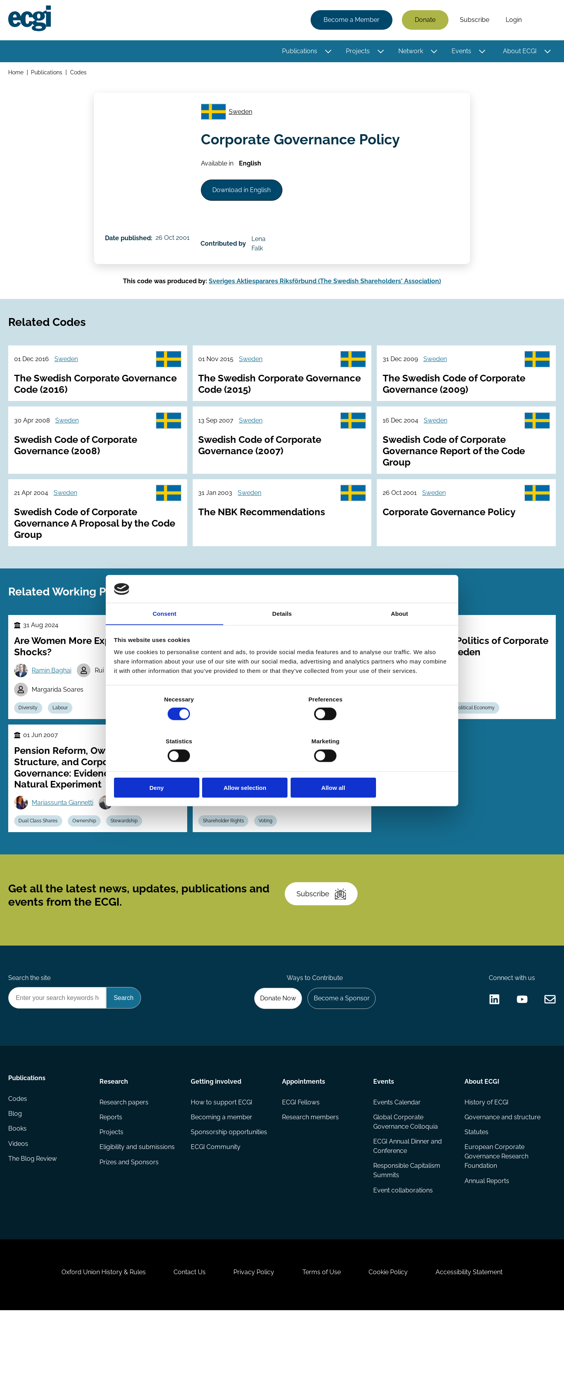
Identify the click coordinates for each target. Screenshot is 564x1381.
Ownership (88, 858)
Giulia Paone (305, 816)
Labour (64, 740)
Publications (298, 52)
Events (460, 52)
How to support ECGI (222, 1157)
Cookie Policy (393, 1338)
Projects (357, 52)
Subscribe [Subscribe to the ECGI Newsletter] (324, 939)
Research (114, 1135)
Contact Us (184, 1338)
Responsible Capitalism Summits (406, 1227)
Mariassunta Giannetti (65, 838)
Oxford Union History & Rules (95, 1338)
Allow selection (281, 767)
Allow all (395, 767)
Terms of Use (323, 1338)
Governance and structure (502, 1172)
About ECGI (518, 52)
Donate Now (274, 1050)
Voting (269, 858)
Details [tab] (282, 636)
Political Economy (480, 740)
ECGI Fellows (301, 1157)
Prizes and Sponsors (129, 1219)
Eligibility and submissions (137, 1204)
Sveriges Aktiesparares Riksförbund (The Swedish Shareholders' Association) (325, 290)
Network (409, 52)
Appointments (303, 1135)
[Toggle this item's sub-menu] (327, 52)
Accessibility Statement (477, 1338)
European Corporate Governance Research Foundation (496, 1213)
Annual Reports (486, 1238)
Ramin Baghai (54, 701)
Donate (424, 20)
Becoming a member (222, 1172)
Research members (310, 1172)
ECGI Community (216, 1204)
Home (17, 73)
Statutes (476, 1188)
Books (18, 1188)
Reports (111, 1172)
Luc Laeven (137, 838)
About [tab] (399, 636)
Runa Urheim (236, 836)
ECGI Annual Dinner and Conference (407, 1202)
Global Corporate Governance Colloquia (405, 1177)
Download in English (245, 199)
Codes (80, 73)
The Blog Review (33, 1219)
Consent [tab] (165, 636)
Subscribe (473, 20)
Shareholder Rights (225, 858)
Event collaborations (402, 1248)
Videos (19, 1204)
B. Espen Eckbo (240, 816)
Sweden (243, 116)
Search (541, 21)
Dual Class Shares (40, 858)
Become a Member (350, 20)
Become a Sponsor (339, 1050)
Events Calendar (396, 1157)
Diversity (30, 740)
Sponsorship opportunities (229, 1188)
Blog (16, 1172)
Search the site (30, 1029)
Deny (169, 767)
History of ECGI (486, 1157)
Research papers (124, 1157)
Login (512, 20)
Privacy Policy (252, 1338)
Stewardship (129, 858)
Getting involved (216, 1135)
